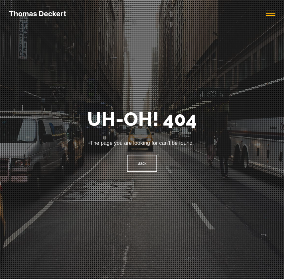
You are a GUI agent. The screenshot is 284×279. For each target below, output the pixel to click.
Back (142, 163)
